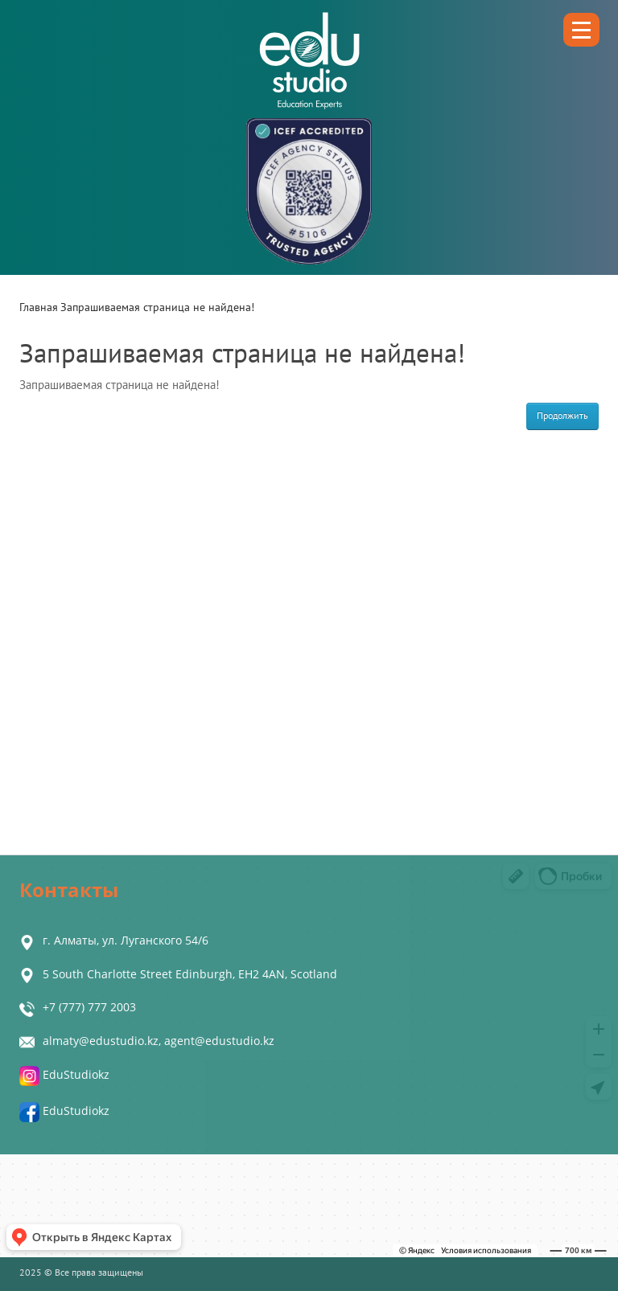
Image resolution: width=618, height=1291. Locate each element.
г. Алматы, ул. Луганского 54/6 (125, 940)
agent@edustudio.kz (219, 1040)
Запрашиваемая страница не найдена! (157, 307)
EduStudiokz (64, 1074)
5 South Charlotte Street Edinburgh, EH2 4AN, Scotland (190, 974)
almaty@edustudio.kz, (103, 1040)
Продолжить (562, 415)
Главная (38, 307)
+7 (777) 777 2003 (89, 1006)
